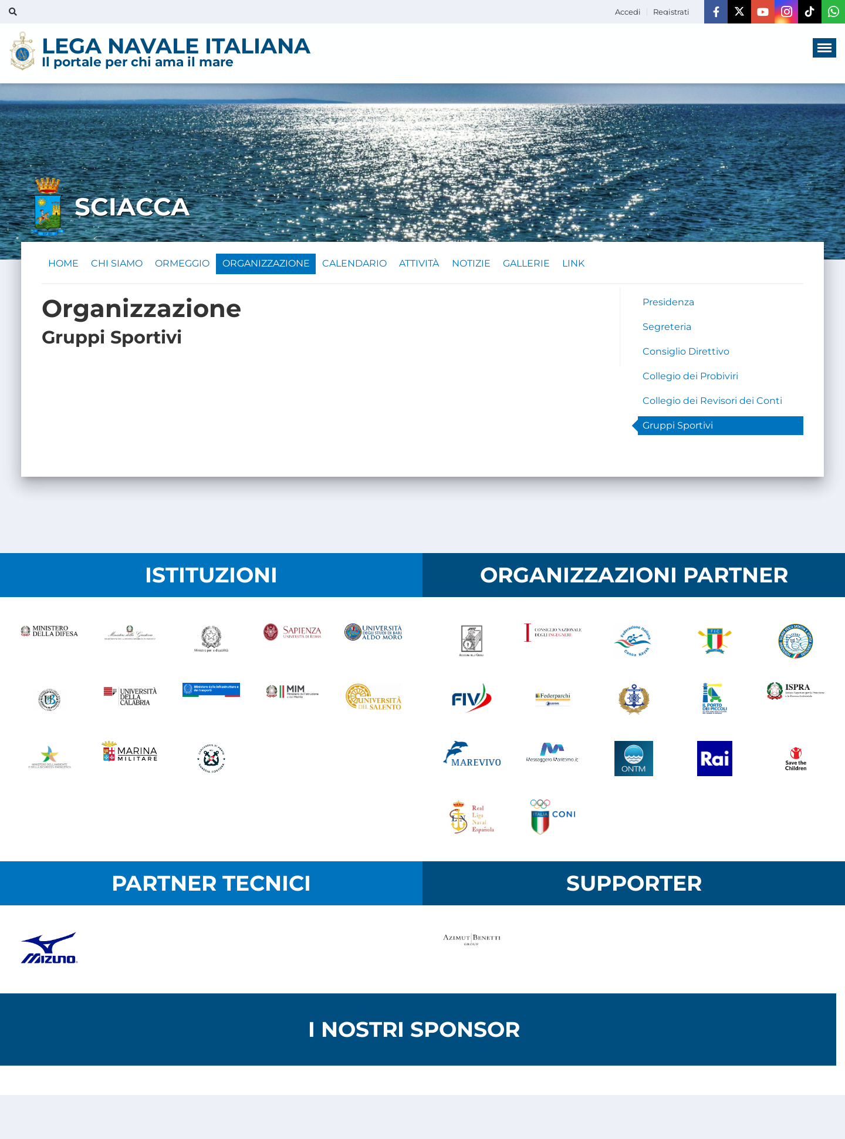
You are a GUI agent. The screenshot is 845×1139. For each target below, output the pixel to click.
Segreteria (667, 329)
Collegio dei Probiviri (690, 379)
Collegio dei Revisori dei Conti (712, 403)
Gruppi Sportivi (678, 428)
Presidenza (668, 305)
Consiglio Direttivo (686, 354)
